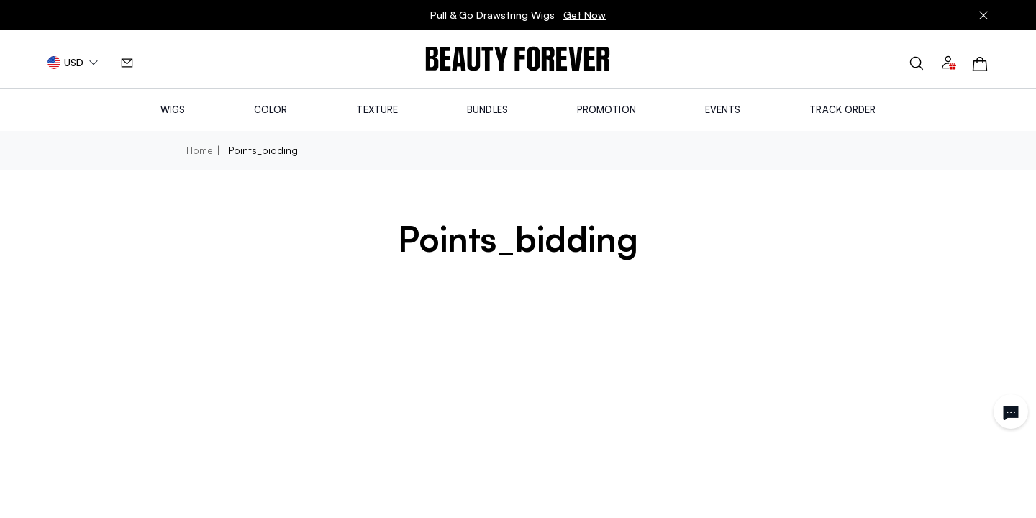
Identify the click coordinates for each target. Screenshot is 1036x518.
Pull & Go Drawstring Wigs (518, 15)
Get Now (584, 15)
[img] (517, 59)
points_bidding (263, 150)
